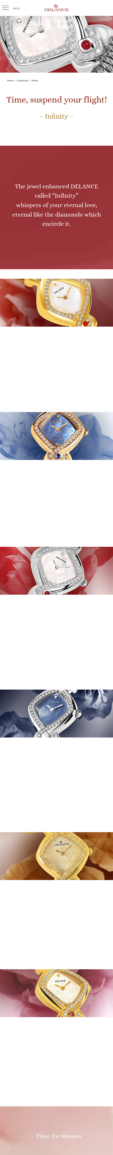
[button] (5, 7)
